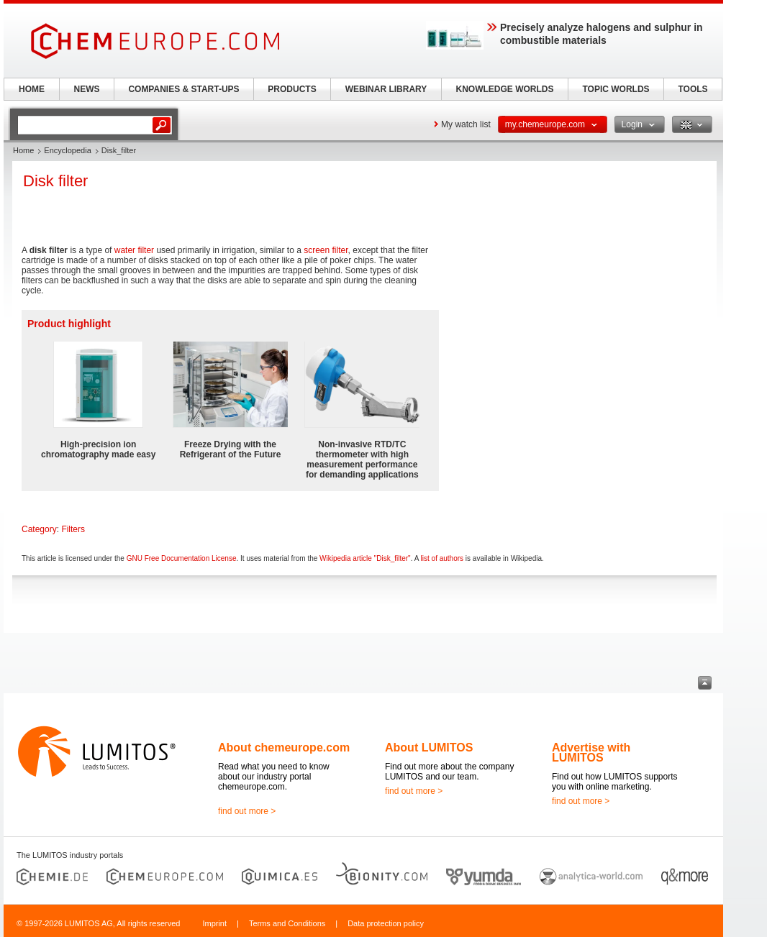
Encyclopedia (67, 150)
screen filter (326, 250)
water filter (134, 250)
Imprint (214, 923)
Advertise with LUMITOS (591, 752)
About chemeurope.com (284, 747)
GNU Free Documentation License (182, 558)
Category (39, 529)
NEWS (87, 89)
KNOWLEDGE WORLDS (505, 89)
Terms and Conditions (287, 923)
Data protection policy (386, 923)
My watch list (466, 124)
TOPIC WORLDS (615, 89)
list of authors (442, 558)
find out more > (247, 811)
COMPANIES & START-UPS (183, 89)
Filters (73, 529)
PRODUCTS (292, 89)
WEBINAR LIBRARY (386, 89)
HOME (32, 89)
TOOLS (692, 89)
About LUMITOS (429, 747)
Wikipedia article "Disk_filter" (365, 558)
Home (23, 150)
